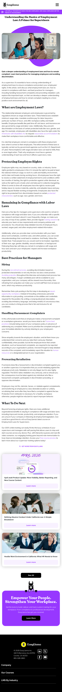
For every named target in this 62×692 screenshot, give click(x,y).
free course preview (48, 438)
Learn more (31, 486)
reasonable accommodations (46, 134)
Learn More (31, 618)
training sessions (50, 220)
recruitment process (18, 270)
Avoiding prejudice (9, 275)
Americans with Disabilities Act (13, 134)
